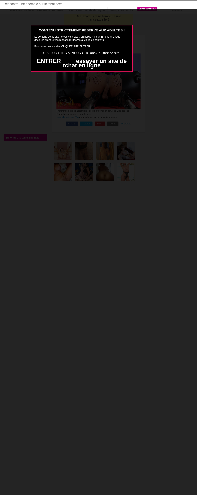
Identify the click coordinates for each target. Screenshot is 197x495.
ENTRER (49, 61)
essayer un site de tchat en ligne (95, 63)
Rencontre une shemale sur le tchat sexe (33, 4)
